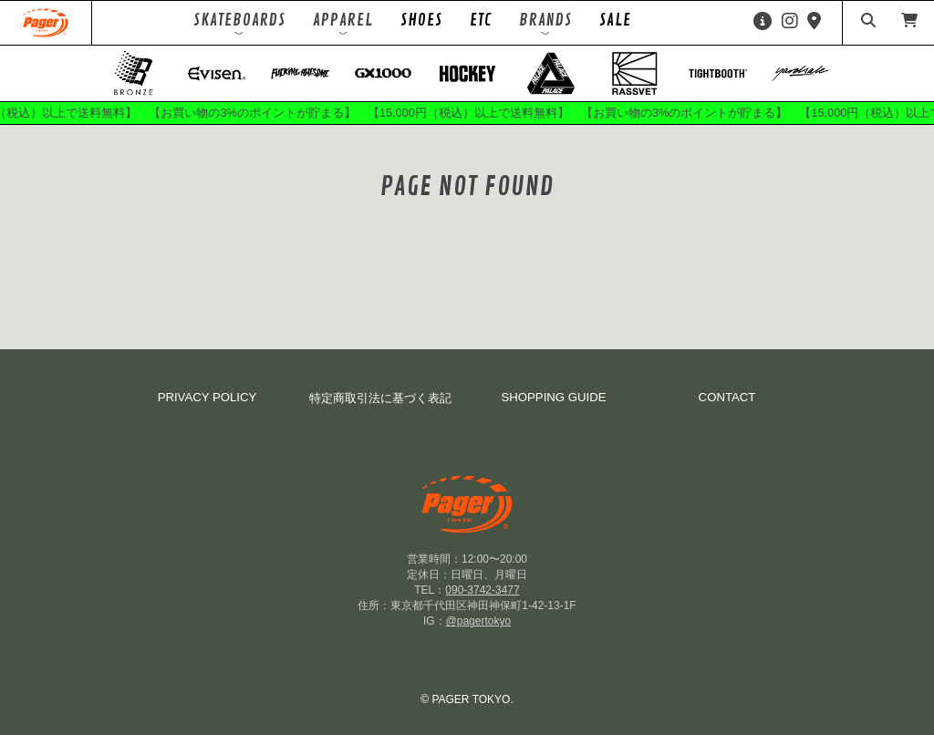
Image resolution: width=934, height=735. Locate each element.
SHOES (421, 20)
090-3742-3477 (482, 590)
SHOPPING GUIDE (553, 397)
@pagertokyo (479, 621)
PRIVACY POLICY (207, 397)
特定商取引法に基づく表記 (380, 398)
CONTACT (727, 397)
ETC (481, 20)
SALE (615, 20)
